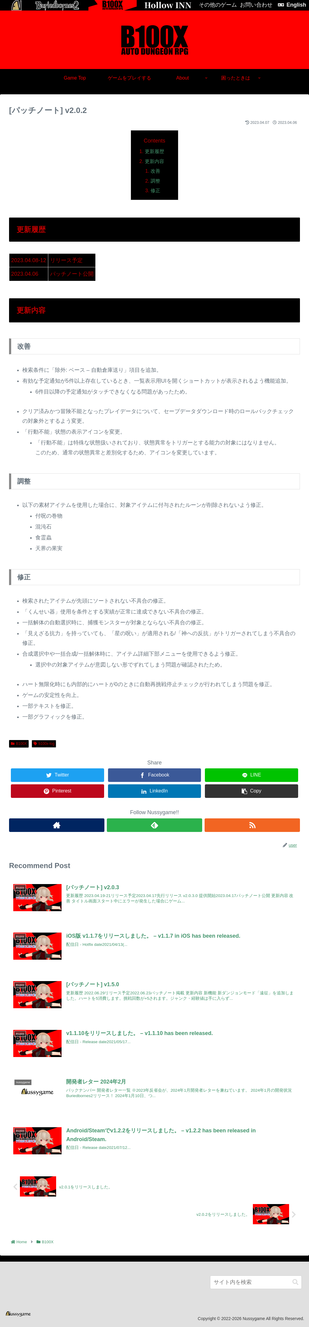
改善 (155, 171)
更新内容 (154, 161)
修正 (155, 190)
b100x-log (44, 744)
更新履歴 (154, 151)
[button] (295, 1281)
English (296, 5)
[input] (256, 1282)
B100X (19, 744)
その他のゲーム (218, 5)
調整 (155, 181)
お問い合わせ (256, 5)
